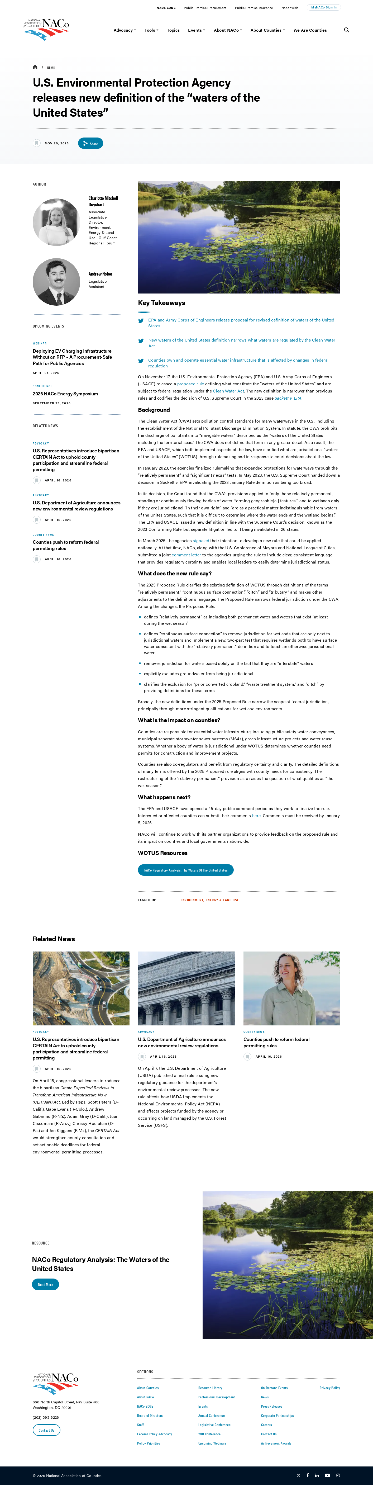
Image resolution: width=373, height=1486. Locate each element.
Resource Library (210, 1388)
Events (195, 30)
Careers (266, 1425)
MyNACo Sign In (324, 7)
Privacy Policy (330, 1388)
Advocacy (123, 30)
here (256, 816)
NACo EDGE (166, 7)
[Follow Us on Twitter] (298, 1476)
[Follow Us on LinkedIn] (317, 1476)
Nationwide (289, 7)
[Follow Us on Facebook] (308, 1476)
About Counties (266, 30)
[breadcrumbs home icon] (35, 67)
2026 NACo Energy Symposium (65, 393)
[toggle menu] (134, 30)
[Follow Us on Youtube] (327, 1476)
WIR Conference (209, 1434)
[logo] (46, 39)
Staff (140, 1425)
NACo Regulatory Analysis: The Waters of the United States (186, 871)
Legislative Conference (214, 1425)
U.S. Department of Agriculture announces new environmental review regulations (77, 505)
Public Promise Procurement (205, 7)
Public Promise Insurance (254, 7)
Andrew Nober (100, 274)
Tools (150, 30)
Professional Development (216, 1397)
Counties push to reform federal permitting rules (66, 545)
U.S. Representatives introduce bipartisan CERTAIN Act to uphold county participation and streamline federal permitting (76, 460)
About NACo (226, 30)
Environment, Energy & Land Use (210, 900)
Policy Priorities (148, 1444)
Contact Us (47, 1431)
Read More (46, 1285)
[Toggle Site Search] (347, 30)
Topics (173, 30)
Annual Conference (211, 1416)
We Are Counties (310, 30)
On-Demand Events (274, 1388)
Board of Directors (150, 1416)
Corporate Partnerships (277, 1416)
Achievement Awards (276, 1444)
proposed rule (190, 384)
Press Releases (271, 1407)
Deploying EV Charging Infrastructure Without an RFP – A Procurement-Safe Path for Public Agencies (72, 357)
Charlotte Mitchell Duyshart (103, 201)
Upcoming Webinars (212, 1444)
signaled (201, 541)
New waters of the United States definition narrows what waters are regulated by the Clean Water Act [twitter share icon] (236, 343)
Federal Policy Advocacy (154, 1434)
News (51, 67)
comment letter (186, 555)
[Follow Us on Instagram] (338, 1476)
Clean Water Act (228, 391)
